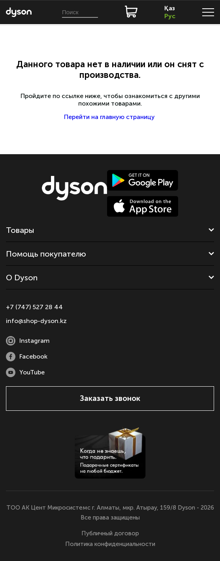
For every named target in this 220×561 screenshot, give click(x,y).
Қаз (169, 8)
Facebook (26, 356)
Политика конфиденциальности (110, 544)
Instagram (28, 341)
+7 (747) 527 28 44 (34, 307)
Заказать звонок (110, 398)
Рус (169, 16)
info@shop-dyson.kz (36, 321)
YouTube (25, 372)
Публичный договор (110, 533)
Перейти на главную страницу (110, 117)
